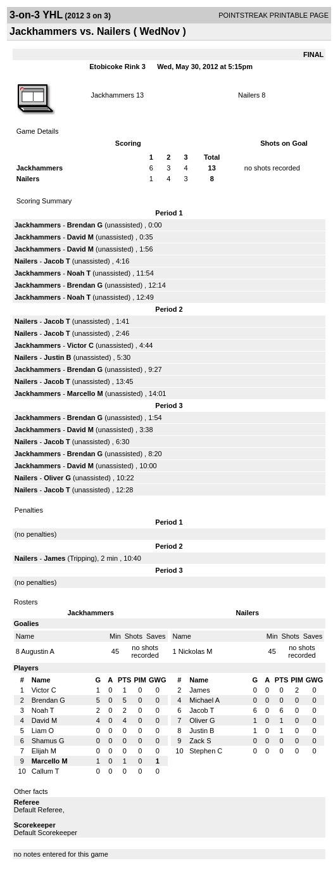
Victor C (80, 345)
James (55, 558)
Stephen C (205, 751)
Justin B (57, 357)
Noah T (79, 273)
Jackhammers (112, 95)
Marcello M (85, 393)
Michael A (204, 700)
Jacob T (57, 261)
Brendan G (85, 225)
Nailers (249, 95)
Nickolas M (196, 651)
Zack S (200, 741)
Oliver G (57, 478)
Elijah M (44, 751)
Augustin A (37, 651)
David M (80, 237)
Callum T (46, 771)
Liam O (43, 730)
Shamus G (48, 741)
